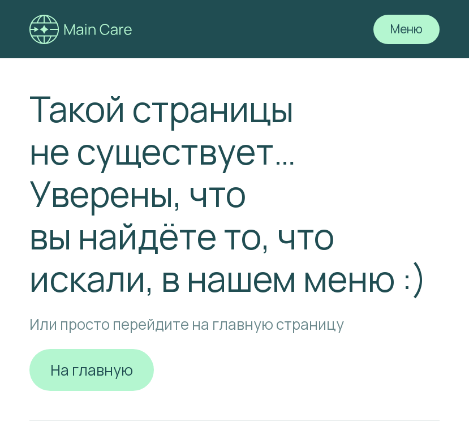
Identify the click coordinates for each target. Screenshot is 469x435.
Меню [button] (406, 29)
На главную (91, 370)
